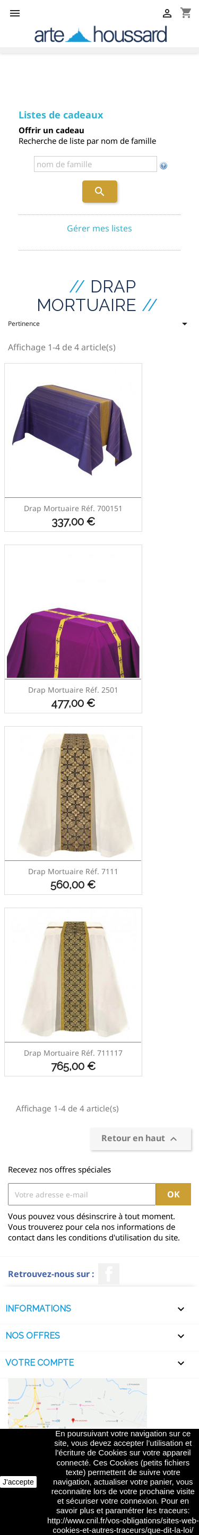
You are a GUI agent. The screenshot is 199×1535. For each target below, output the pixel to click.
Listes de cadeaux (61, 114)
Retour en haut (140, 1139)
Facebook (108, 1273)
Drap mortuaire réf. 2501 (73, 690)
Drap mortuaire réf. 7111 (73, 871)
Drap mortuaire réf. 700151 (73, 508)
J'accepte (18, 1482)
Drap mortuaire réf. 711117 (73, 1053)
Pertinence (99, 327)
